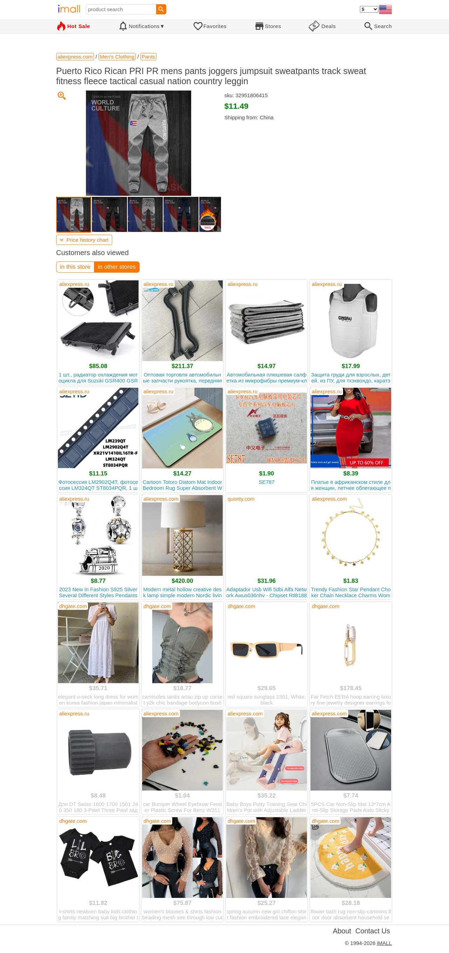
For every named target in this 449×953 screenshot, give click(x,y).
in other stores (117, 267)
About (342, 931)
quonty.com (241, 499)
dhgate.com (73, 606)
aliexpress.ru (74, 284)
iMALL (384, 943)
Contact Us (372, 931)
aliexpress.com (161, 499)
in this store (75, 267)
